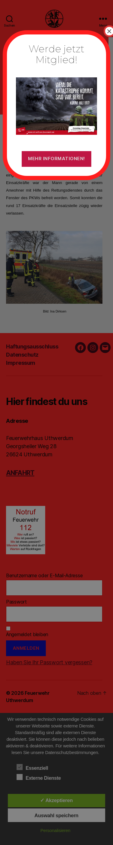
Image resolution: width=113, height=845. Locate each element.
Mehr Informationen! (56, 158)
